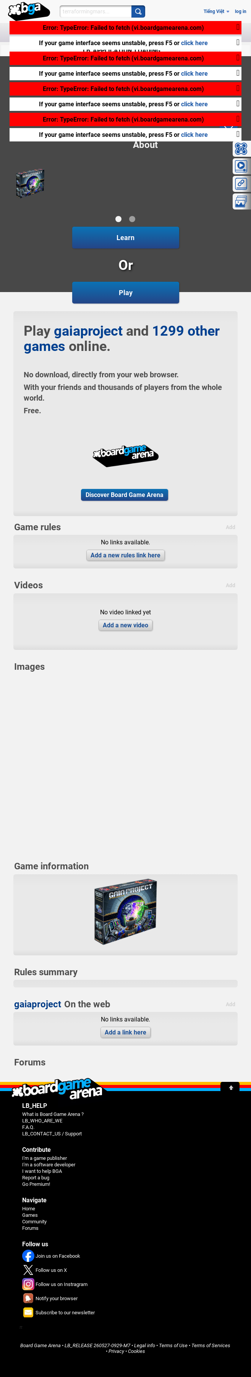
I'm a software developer (48, 1165)
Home (28, 1208)
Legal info (144, 1345)
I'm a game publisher (44, 1158)
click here (194, 43)
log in (240, 11)
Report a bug (35, 1178)
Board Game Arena (40, 1345)
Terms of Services (210, 1345)
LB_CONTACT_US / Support (52, 1134)
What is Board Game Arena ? (53, 1114)
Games (30, 1215)
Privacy (116, 1351)
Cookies (136, 1351)
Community (34, 1221)
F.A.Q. (28, 1127)
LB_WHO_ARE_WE (42, 1121)
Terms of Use (173, 1345)
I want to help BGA (42, 1171)
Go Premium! (36, 1184)
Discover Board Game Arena (125, 495)
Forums (30, 1228)
